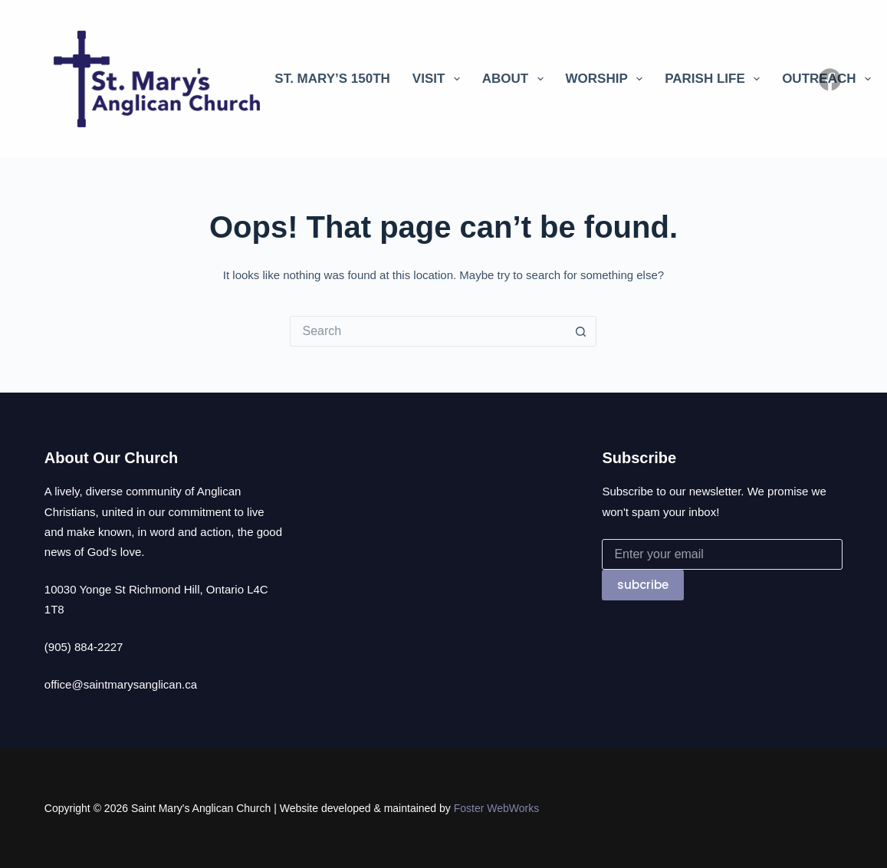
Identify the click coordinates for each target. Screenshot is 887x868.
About (516, 79)
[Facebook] (830, 79)
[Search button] (581, 331)
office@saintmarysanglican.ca (120, 684)
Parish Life (715, 79)
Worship (607, 79)
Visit (439, 79)
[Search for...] (428, 331)
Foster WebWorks (497, 808)
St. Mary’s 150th (332, 78)
